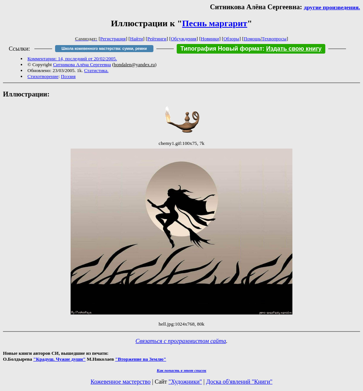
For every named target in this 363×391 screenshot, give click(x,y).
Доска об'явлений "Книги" (239, 381)
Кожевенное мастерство (120, 381)
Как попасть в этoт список (181, 370)
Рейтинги (157, 38)
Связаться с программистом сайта (181, 341)
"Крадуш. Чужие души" (59, 359)
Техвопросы (274, 38)
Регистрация (113, 38)
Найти (136, 38)
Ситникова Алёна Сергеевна (82, 64)
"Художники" (185, 381)
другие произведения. (332, 7)
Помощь (252, 38)
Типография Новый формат (221, 48)
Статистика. (96, 70)
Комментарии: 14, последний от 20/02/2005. (72, 58)
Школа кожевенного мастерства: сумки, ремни (104, 49)
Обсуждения (183, 38)
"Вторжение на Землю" (140, 359)
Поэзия (68, 76)
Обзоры (231, 38)
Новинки (210, 38)
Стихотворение (42, 76)
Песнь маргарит (214, 23)
